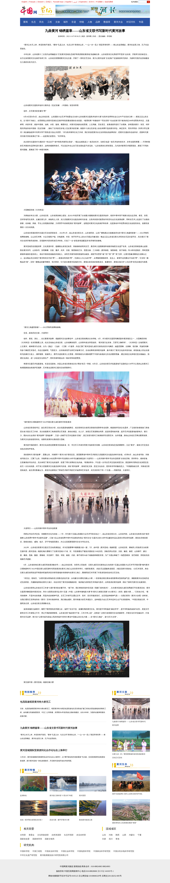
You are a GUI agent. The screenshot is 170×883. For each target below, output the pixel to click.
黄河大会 (118, 22)
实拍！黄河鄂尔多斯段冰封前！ (31, 820)
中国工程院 (37, 851)
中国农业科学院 (51, 851)
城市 (65, 22)
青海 (117, 839)
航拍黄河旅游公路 (85, 820)
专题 (141, 22)
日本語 (48, 2)
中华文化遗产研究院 (28, 855)
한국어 (91, 2)
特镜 (81, 22)
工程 (49, 22)
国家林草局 (37, 839)
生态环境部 (68, 835)
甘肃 (104, 839)
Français (32, 2)
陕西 (117, 835)
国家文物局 (49, 839)
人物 (89, 22)
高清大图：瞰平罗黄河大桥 (59, 820)
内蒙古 (132, 835)
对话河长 (130, 22)
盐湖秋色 (23, 795)
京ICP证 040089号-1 (106, 871)
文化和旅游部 (43, 835)
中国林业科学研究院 (101, 851)
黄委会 (31, 835)
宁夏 (139, 835)
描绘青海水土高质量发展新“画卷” (124, 823)
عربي (75, 2)
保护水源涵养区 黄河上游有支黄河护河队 (127, 794)
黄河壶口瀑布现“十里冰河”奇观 (61, 795)
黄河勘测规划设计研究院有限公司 (54, 855)
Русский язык (58, 2)
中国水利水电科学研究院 (123, 851)
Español (68, 2)
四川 (111, 839)
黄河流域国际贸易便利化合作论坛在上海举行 (43, 750)
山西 (124, 835)
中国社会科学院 (67, 851)
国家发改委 (25, 839)
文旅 (57, 22)
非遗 (73, 22)
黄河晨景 (82, 795)
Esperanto (83, 2)
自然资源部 (56, 835)
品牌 (98, 22)
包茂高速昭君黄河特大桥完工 (35, 702)
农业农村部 (81, 835)
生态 (33, 22)
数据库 (107, 22)
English (24, 2)
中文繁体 (99, 2)
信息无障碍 (109, 2)
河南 (111, 835)
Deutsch (41, 2)
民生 (41, 22)
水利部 (23, 835)
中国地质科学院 (83, 851)
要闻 (25, 22)
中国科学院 (25, 851)
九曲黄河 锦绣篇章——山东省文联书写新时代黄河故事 (48, 728)
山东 (104, 835)
